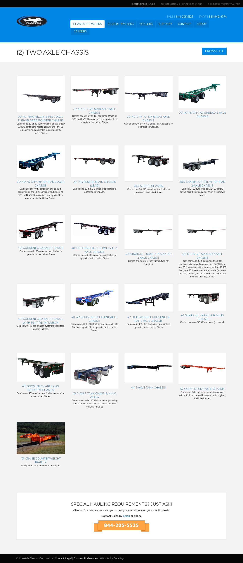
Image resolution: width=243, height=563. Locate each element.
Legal (68, 558)
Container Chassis (143, 5)
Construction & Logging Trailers (181, 4)
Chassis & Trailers (87, 24)
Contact (184, 24)
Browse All (214, 51)
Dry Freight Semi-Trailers (224, 4)
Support (165, 24)
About (201, 24)
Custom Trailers (121, 24)
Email (126, 515)
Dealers (146, 24)
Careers (80, 31)
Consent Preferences (86, 558)
